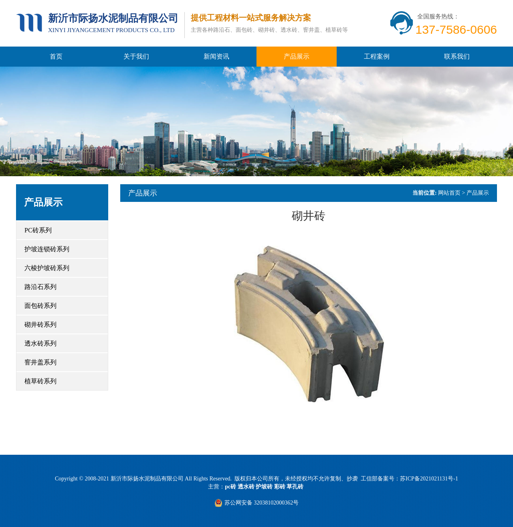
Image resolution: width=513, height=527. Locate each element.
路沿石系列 (40, 286)
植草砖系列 (40, 381)
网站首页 (449, 193)
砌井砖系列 (40, 324)
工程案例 (377, 56)
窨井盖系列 (40, 362)
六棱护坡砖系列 (46, 268)
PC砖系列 (38, 230)
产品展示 (296, 56)
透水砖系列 (40, 343)
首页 (56, 56)
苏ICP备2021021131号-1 (429, 479)
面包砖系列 (40, 305)
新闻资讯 (216, 56)
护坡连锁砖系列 (46, 249)
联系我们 (457, 56)
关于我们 (136, 56)
